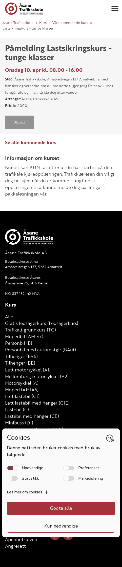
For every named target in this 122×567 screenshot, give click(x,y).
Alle (9, 316)
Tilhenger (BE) (20, 362)
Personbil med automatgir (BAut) (40, 349)
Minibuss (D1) (19, 422)
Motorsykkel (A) (21, 383)
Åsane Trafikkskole (18, 22)
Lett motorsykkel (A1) (28, 369)
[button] (114, 8)
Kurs (43, 22)
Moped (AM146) (21, 389)
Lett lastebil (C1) (22, 396)
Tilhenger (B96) (21, 356)
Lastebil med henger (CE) (32, 416)
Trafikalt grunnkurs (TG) (30, 329)
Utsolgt (19, 122)
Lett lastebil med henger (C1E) (37, 402)
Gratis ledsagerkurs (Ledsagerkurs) (41, 323)
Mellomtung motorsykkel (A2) (37, 376)
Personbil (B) (18, 343)
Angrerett (15, 546)
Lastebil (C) (17, 409)
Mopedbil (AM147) (24, 336)
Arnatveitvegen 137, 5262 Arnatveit (33, 266)
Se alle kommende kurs (30, 142)
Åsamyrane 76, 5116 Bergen (27, 283)
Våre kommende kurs (70, 22)
